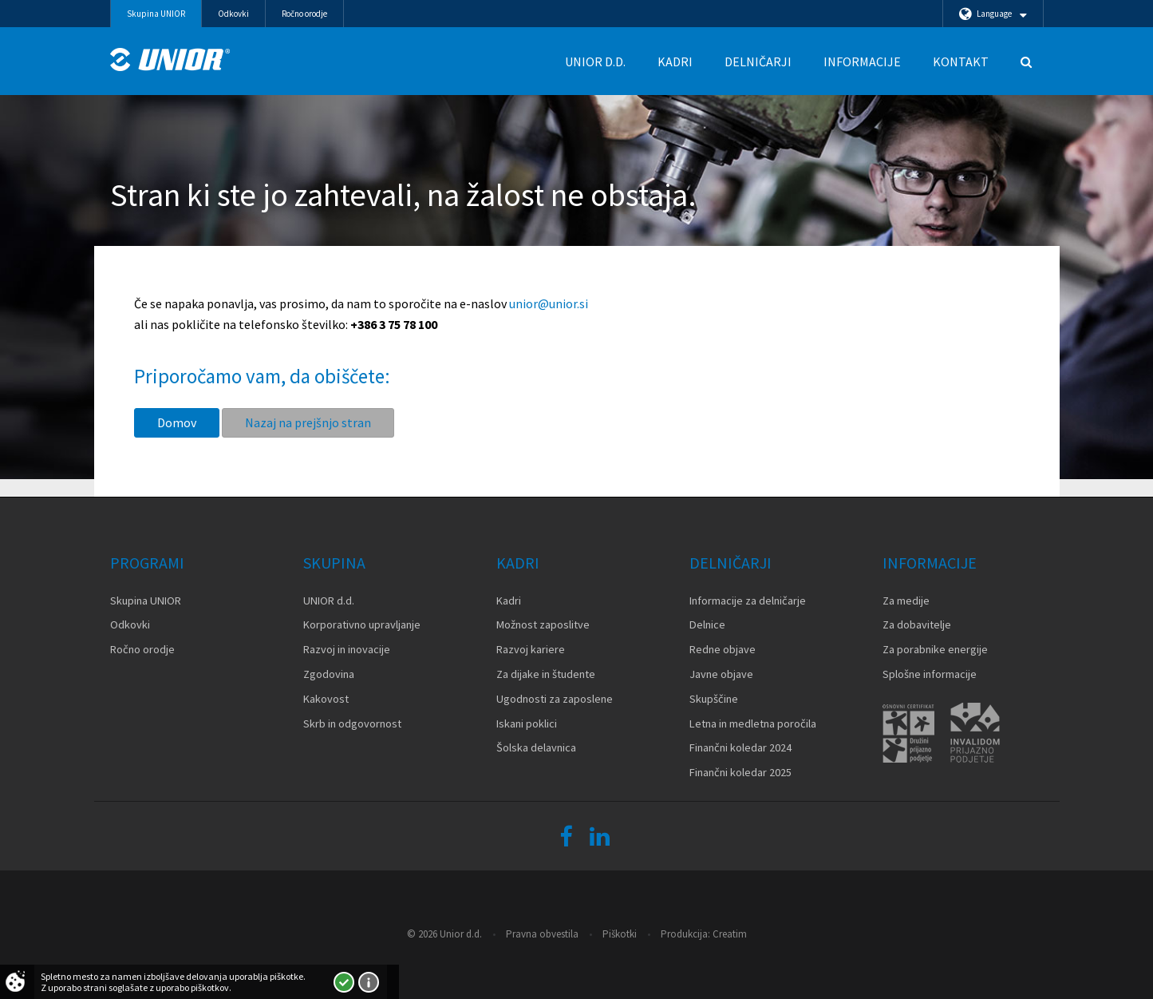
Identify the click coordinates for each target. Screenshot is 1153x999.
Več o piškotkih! (368, 982)
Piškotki (619, 934)
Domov (176, 422)
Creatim (730, 934)
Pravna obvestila (542, 934)
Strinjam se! (344, 982)
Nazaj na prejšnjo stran (308, 422)
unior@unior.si (548, 303)
